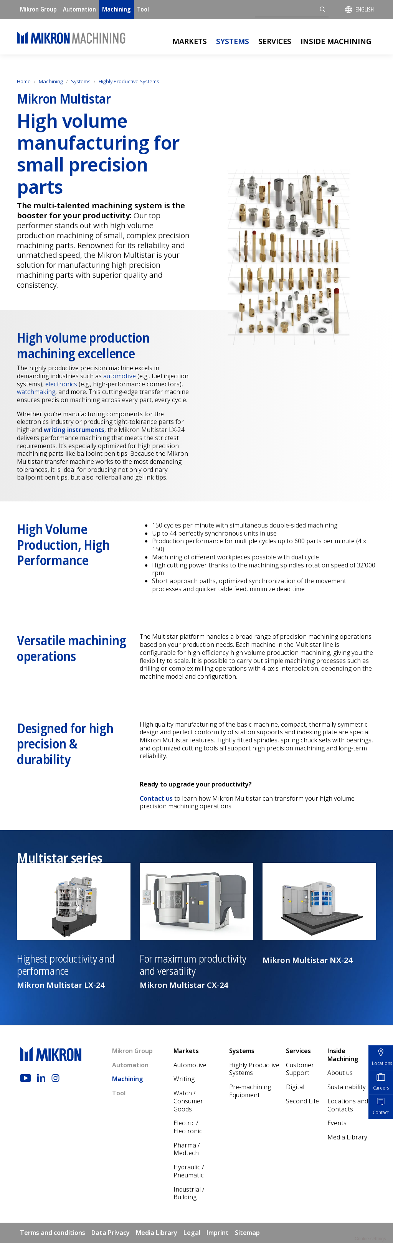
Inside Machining (336, 41)
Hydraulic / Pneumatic (188, 1171)
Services (274, 41)
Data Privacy (110, 1232)
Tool (143, 9)
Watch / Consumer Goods (188, 1101)
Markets (189, 41)
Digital (295, 1087)
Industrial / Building (189, 1193)
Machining (116, 9)
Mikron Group (38, 9)
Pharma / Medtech (186, 1149)
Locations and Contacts (347, 1105)
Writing (184, 1079)
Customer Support (300, 1069)
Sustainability (346, 1087)
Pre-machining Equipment (250, 1091)
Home (24, 81)
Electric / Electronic (187, 1127)
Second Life (302, 1101)
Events (337, 1123)
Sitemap (247, 1232)
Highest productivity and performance (65, 965)
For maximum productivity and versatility (193, 965)
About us (340, 1072)
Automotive (189, 1065)
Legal (191, 1232)
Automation (79, 9)
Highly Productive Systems (129, 81)
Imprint (217, 1232)
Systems (232, 41)
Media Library (347, 1137)
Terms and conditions (52, 1232)
